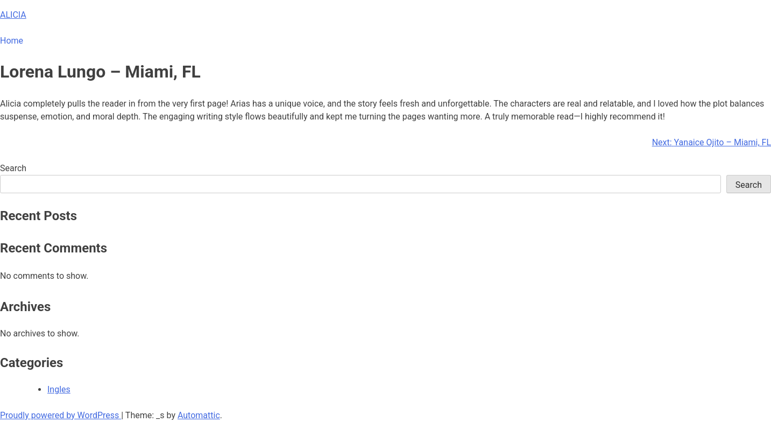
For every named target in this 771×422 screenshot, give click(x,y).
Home (11, 41)
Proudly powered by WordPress (60, 415)
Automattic (199, 415)
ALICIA (13, 15)
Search (13, 168)
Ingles (58, 389)
